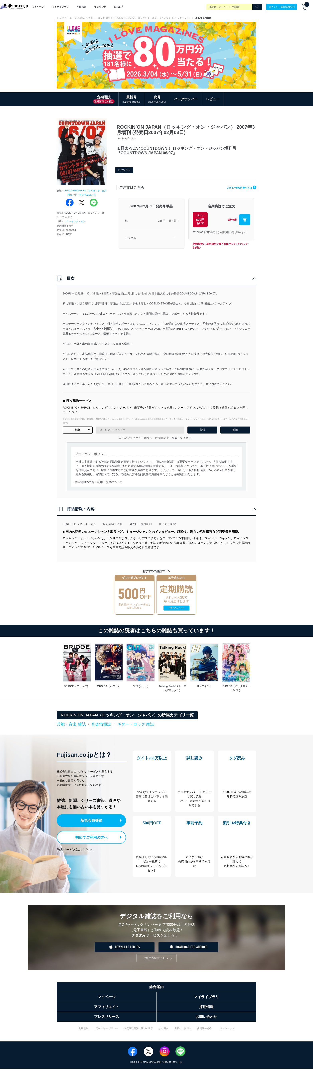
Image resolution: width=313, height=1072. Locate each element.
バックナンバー (183, 18)
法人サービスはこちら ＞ (75, 848)
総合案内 (156, 990)
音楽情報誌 (101, 724)
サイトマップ (227, 1031)
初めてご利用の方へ (88, 836)
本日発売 (81, 6)
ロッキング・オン (75, 221)
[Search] (257, 7)
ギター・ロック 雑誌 (99, 18)
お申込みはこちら (176, 608)
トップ (60, 18)
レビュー (213, 99)
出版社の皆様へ (182, 1031)
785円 (161, 220)
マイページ (38, 6)
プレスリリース (106, 1020)
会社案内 (163, 1031)
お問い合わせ (206, 1020)
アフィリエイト (106, 1010)
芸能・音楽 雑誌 (76, 18)
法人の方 (119, 6)
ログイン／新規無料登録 (281, 7)
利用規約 (83, 1031)
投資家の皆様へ (205, 1031)
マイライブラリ (60, 6)
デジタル (130, 238)
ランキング (100, 6)
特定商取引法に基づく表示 (138, 1031)
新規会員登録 (92, 820)
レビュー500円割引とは (238, 187)
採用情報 (206, 1010)
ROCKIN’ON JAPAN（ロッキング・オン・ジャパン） (142, 18)
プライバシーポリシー (106, 1031)
